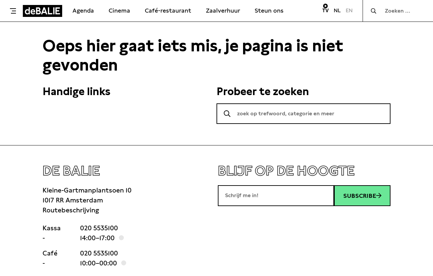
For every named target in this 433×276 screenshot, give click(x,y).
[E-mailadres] (276, 195)
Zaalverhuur (223, 10)
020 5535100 (99, 228)
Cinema (119, 10)
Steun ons (269, 10)
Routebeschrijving (71, 210)
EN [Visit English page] (349, 10)
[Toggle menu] (13, 11)
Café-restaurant (168, 10)
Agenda (83, 10)
